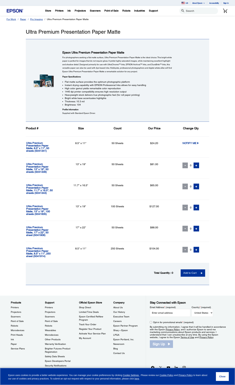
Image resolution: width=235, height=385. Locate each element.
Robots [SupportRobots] (48, 325)
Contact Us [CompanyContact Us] (119, 353)
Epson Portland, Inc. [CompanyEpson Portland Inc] (123, 339)
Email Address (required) (163, 307)
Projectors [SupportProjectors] (50, 312)
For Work (11, 19)
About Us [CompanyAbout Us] (118, 307)
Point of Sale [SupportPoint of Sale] (51, 321)
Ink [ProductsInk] (12, 339)
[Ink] (69, 11)
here (136, 378)
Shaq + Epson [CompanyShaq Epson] (120, 330)
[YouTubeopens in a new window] (168, 367)
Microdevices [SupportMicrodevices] (51, 335)
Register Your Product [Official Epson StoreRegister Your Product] (90, 329)
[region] (117, 376)
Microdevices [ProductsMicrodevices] (17, 330)
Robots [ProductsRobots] (14, 325)
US (184, 3)
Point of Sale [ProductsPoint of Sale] (17, 321)
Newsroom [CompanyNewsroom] (118, 344)
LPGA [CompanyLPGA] (116, 335)
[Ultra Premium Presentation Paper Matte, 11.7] (44, 189)
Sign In (226, 3)
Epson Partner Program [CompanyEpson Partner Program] (125, 325)
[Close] (222, 376)
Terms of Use (187, 337)
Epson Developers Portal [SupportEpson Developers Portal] (57, 361)
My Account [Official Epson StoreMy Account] (85, 338)
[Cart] (225, 11)
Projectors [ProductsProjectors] (16, 312)
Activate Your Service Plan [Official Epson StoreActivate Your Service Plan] (92, 333)
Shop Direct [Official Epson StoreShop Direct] (85, 307)
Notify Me (190, 143)
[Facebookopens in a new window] (153, 367)
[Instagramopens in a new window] (184, 367)
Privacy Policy (173, 329)
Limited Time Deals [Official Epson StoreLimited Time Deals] (89, 312)
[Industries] (139, 11)
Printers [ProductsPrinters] (15, 307)
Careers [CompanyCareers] (117, 321)
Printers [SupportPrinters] (49, 307)
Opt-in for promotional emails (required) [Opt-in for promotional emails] (173, 322)
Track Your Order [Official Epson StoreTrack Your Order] (87, 324)
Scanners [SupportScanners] (50, 316)
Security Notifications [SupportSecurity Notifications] (55, 365)
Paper (23, 19)
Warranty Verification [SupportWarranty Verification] (55, 344)
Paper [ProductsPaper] (14, 344)
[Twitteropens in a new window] (161, 367)
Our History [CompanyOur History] (119, 312)
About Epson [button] (198, 3)
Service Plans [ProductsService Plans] (18, 348)
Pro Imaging (36, 19)
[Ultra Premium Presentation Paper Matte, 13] (44, 168)
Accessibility (214, 3)
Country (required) (201, 307)
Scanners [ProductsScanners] (16, 316)
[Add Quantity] (196, 165)
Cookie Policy (166, 375)
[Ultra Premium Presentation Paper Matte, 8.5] (44, 147)
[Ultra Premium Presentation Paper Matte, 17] (44, 231)
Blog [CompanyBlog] (115, 348)
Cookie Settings (131, 375)
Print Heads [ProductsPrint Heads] (17, 335)
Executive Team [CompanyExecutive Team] (121, 316)
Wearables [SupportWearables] (50, 330)
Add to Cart (189, 272)
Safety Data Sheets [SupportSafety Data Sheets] (55, 356)
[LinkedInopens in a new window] (176, 367)
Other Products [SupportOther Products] (53, 339)
